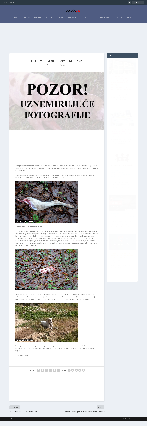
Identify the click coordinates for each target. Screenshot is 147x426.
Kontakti (12, 3)
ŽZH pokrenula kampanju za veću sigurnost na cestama (122, 264)
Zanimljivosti (105, 18)
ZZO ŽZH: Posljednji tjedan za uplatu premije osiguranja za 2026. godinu (123, 223)
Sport (16, 18)
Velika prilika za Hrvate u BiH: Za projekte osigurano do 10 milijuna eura (121, 180)
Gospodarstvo (73, 18)
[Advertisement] (73, 39)
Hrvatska (118, 18)
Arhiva (5, 3)
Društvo (59, 18)
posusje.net (19, 424)
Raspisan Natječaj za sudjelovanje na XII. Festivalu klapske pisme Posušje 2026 (120, 137)
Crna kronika (89, 18)
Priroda (48, 18)
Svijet (129, 18)
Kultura (26, 18)
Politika (37, 18)
